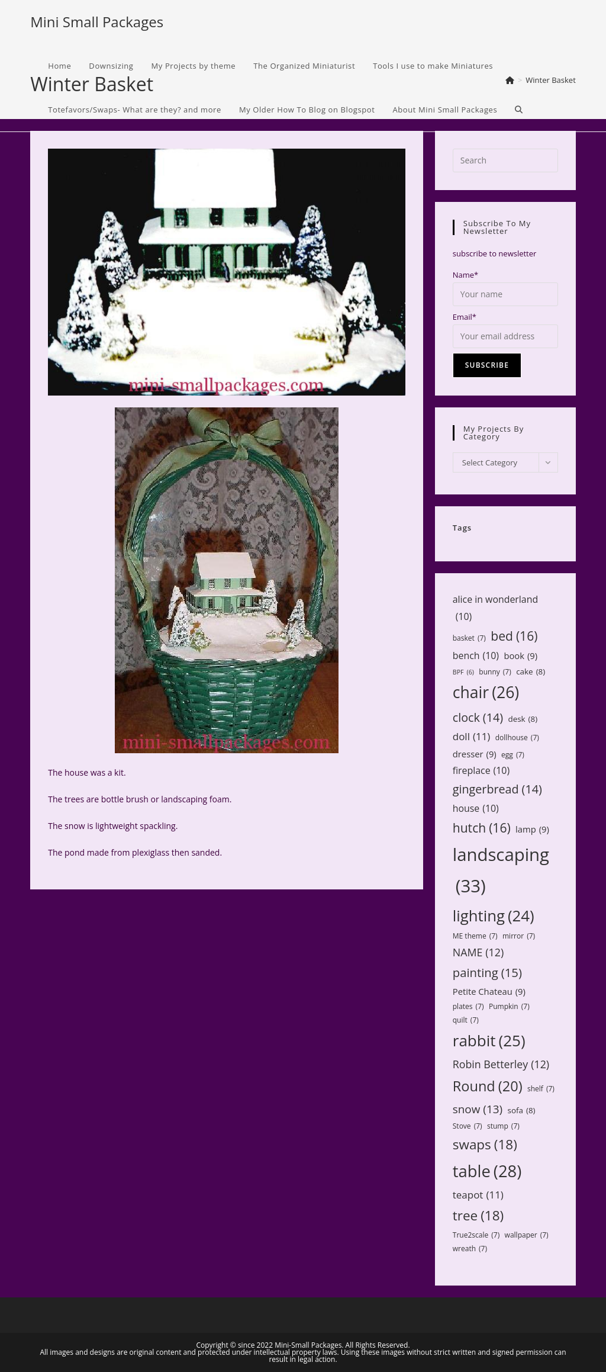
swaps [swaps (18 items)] (485, 1144)
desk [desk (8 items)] (522, 719)
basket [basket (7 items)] (469, 638)
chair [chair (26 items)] (486, 693)
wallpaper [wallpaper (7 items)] (527, 1235)
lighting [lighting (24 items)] (493, 915)
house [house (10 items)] (476, 808)
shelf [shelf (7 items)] (541, 1088)
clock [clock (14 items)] (478, 717)
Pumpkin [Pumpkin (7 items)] (509, 1006)
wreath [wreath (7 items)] (470, 1248)
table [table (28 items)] (487, 1170)
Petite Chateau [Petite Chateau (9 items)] (489, 992)
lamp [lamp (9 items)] (532, 829)
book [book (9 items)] (520, 656)
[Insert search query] (505, 160)
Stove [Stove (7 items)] (467, 1126)
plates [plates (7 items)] (468, 1006)
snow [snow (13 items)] (477, 1109)
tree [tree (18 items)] (478, 1216)
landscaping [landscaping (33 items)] (501, 872)
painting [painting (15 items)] (487, 973)
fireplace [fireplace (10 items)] (481, 770)
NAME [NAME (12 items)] (478, 952)
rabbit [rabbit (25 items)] (489, 1041)
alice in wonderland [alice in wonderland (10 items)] (495, 609)
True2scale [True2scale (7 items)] (476, 1235)
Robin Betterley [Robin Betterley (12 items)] (501, 1064)
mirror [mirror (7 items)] (518, 936)
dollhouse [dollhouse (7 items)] (517, 737)
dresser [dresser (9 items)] (475, 754)
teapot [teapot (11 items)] (478, 1195)
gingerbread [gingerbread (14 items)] (497, 789)
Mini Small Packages (96, 21)
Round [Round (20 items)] (488, 1086)
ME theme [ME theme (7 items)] (475, 936)
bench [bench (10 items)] (476, 655)
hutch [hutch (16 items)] (482, 828)
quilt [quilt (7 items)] (466, 1020)
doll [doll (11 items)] (472, 737)
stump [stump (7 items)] (503, 1126)
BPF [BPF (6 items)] (463, 672)
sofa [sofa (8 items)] (522, 1110)
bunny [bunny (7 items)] (495, 672)
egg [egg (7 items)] (512, 754)
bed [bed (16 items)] (514, 636)
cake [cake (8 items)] (530, 671)
